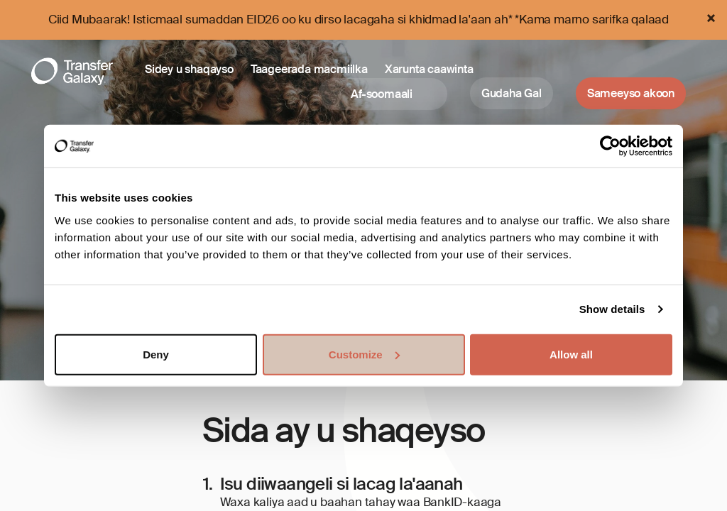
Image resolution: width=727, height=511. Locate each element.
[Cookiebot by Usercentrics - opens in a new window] (610, 146)
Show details (612, 309)
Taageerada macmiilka (309, 69)
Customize (364, 354)
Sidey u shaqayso (189, 69)
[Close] (711, 18)
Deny (156, 354)
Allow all (571, 354)
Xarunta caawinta (429, 69)
